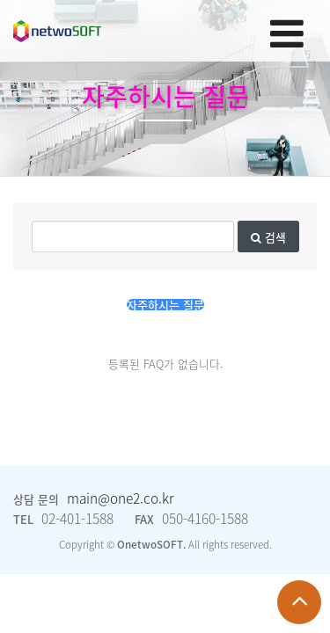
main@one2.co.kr (120, 498)
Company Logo (57, 31)
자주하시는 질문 (165, 304)
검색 (268, 237)
